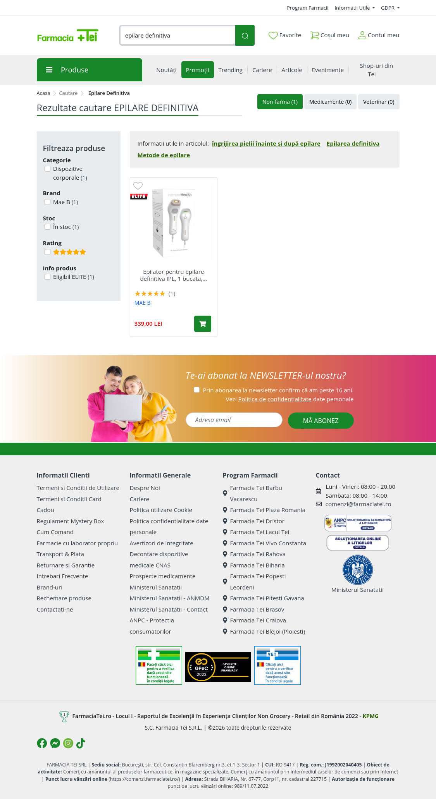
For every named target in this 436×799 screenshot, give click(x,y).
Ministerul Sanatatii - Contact (169, 609)
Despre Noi (145, 487)
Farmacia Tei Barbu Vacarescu (253, 493)
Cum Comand (55, 532)
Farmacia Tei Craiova (254, 620)
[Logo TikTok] (80, 743)
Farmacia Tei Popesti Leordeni (254, 581)
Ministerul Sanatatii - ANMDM (170, 598)
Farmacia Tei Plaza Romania (264, 510)
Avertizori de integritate (161, 543)
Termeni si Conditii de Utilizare (78, 487)
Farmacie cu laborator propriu (77, 543)
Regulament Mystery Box (70, 521)
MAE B (142, 302)
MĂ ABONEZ (321, 420)
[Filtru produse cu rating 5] (47, 252)
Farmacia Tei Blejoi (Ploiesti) (264, 631)
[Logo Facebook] (42, 743)
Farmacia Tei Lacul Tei (256, 532)
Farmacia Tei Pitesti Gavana (263, 598)
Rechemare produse (64, 598)
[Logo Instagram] (68, 743)
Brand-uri (49, 587)
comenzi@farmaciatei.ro (358, 504)
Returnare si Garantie (66, 565)
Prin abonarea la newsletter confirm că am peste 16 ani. (278, 390)
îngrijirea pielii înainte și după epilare (266, 143)
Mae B (65, 202)
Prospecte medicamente (163, 576)
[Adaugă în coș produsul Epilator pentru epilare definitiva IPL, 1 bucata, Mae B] (202, 324)
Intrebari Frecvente (62, 576)
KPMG (371, 716)
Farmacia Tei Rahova (254, 554)
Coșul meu (329, 33)
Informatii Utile (352, 7)
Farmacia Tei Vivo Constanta (265, 543)
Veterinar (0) (378, 101)
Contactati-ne (55, 609)
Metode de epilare (164, 155)
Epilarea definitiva (353, 143)
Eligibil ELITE (73, 276)
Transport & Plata (60, 554)
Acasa (43, 92)
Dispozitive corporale (69, 173)
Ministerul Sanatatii (156, 587)
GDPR (388, 7)
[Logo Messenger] (55, 743)
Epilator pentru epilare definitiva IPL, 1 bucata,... (173, 275)
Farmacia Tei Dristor (253, 521)
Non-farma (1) (280, 101)
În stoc (65, 226)
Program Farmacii (307, 7)
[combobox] (177, 35)
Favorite (285, 35)
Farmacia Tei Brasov (253, 609)
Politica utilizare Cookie (161, 510)
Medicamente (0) (330, 101)
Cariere (140, 499)
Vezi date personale (289, 399)
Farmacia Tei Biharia (254, 565)
